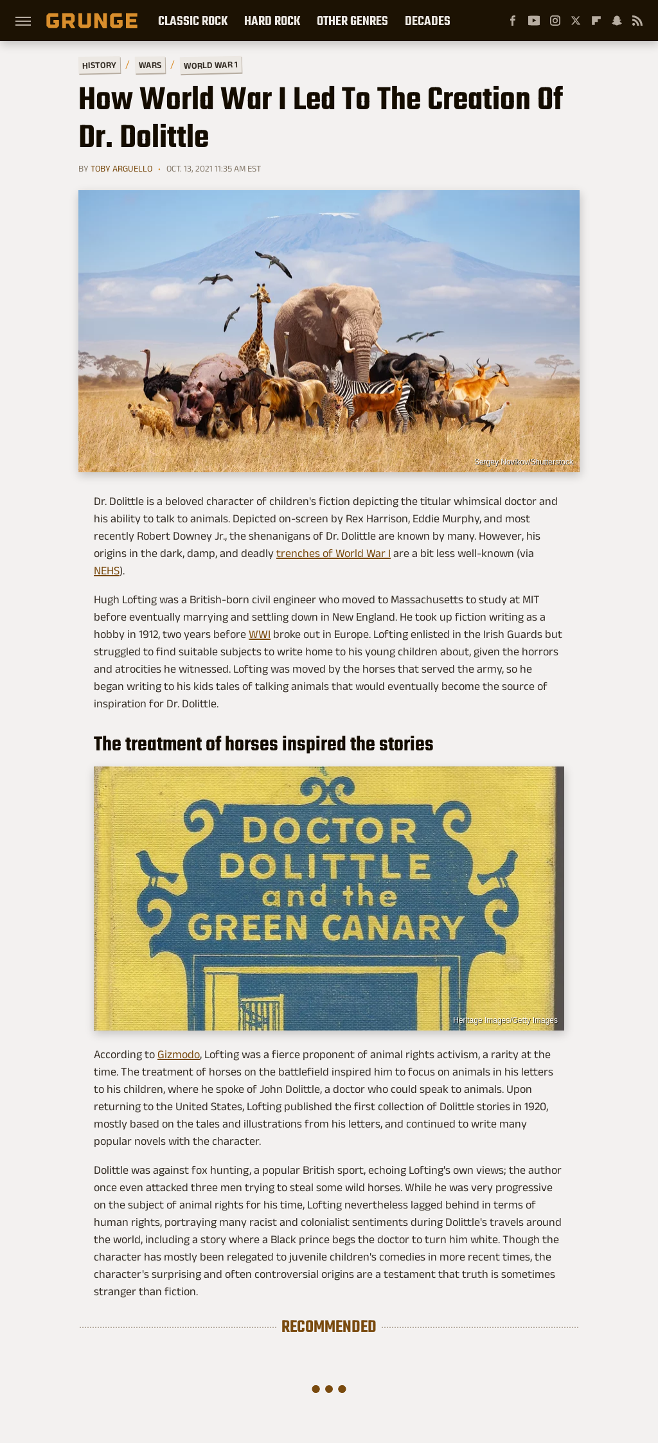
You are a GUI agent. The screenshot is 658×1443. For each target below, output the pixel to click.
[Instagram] (555, 20)
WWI (260, 634)
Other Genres (352, 20)
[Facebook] (513, 20)
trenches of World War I (333, 553)
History (99, 64)
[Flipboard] (596, 20)
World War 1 (211, 65)
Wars (150, 65)
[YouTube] (534, 20)
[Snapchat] (617, 20)
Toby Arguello (121, 168)
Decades (427, 20)
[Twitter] (576, 20)
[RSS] (637, 20)
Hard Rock (272, 20)
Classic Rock (192, 20)
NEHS (107, 570)
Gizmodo (178, 1054)
